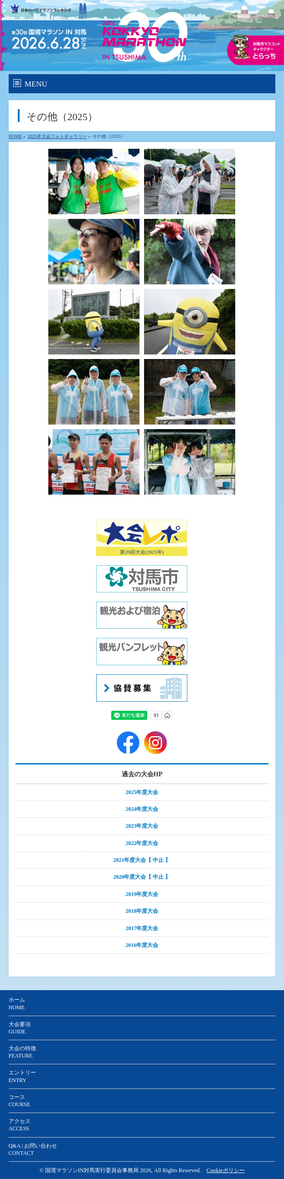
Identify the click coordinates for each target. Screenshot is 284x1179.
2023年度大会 (142, 826)
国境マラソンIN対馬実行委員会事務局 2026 (98, 1170)
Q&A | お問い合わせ (33, 1149)
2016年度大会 (142, 945)
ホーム (17, 1003)
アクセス (20, 1125)
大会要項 (20, 1028)
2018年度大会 (142, 911)
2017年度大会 (142, 928)
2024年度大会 (142, 809)
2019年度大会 (142, 894)
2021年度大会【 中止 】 (142, 860)
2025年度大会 (142, 792)
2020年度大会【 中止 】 (142, 877)
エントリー (22, 1076)
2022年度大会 (142, 843)
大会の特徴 (22, 1052)
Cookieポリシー (226, 1170)
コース (20, 1101)
